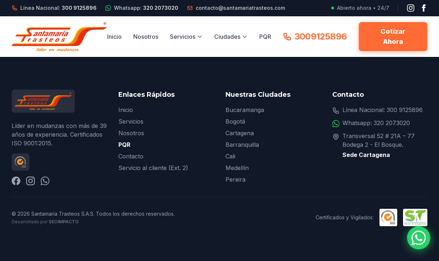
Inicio (114, 36)
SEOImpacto (64, 221)
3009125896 (315, 36)
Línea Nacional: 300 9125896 (382, 109)
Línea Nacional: (58, 8)
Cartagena (239, 133)
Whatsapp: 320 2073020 (376, 123)
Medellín (237, 167)
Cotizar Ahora (393, 36)
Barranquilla (242, 144)
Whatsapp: (146, 8)
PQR (265, 36)
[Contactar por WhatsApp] (418, 237)
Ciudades (231, 36)
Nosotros (145, 36)
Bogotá (235, 121)
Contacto (130, 156)
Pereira (235, 179)
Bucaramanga (244, 109)
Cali (230, 156)
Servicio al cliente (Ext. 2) (153, 167)
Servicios (186, 36)
